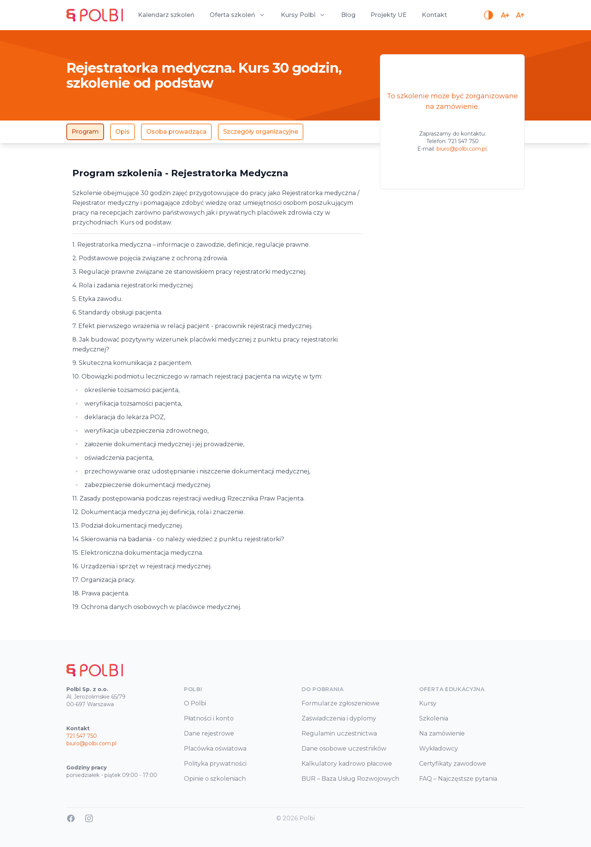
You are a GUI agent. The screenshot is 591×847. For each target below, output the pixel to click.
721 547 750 (463, 141)
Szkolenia (433, 718)
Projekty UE (389, 14)
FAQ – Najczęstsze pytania (458, 778)
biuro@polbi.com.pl (461, 148)
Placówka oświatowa (215, 748)
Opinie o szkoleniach (215, 778)
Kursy (427, 703)
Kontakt (434, 14)
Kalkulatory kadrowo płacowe (347, 763)
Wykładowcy (438, 748)
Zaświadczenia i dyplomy (339, 718)
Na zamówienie (442, 733)
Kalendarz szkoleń (166, 14)
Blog (348, 14)
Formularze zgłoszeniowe (341, 703)
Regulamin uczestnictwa (339, 733)
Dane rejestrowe (209, 733)
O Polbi (195, 703)
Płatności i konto (209, 718)
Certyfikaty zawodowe (452, 763)
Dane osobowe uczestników (344, 748)
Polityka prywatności (215, 763)
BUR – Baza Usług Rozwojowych (350, 778)
